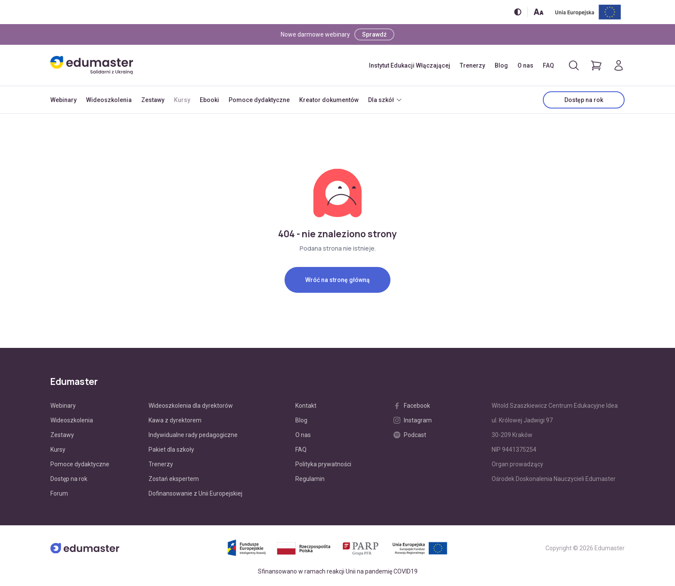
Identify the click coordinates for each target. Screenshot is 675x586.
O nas (525, 65)
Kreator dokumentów (329, 99)
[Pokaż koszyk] (596, 65)
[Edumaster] (91, 65)
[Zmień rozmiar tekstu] (538, 12)
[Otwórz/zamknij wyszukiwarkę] (574, 65)
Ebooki (209, 99)
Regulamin (310, 478)
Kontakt (305, 405)
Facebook (411, 405)
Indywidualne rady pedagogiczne (193, 434)
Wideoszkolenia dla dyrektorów (191, 405)
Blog (501, 65)
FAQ (548, 65)
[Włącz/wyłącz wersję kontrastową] (517, 12)
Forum (59, 493)
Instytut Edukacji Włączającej (409, 65)
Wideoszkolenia (109, 99)
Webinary (63, 99)
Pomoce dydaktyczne (259, 99)
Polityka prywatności (323, 464)
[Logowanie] (619, 65)
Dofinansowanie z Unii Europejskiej (195, 493)
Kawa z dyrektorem (175, 420)
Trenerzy (472, 65)
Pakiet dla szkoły (171, 449)
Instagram (412, 420)
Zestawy (152, 99)
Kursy (182, 99)
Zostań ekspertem (174, 478)
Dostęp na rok (583, 99)
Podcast (409, 434)
